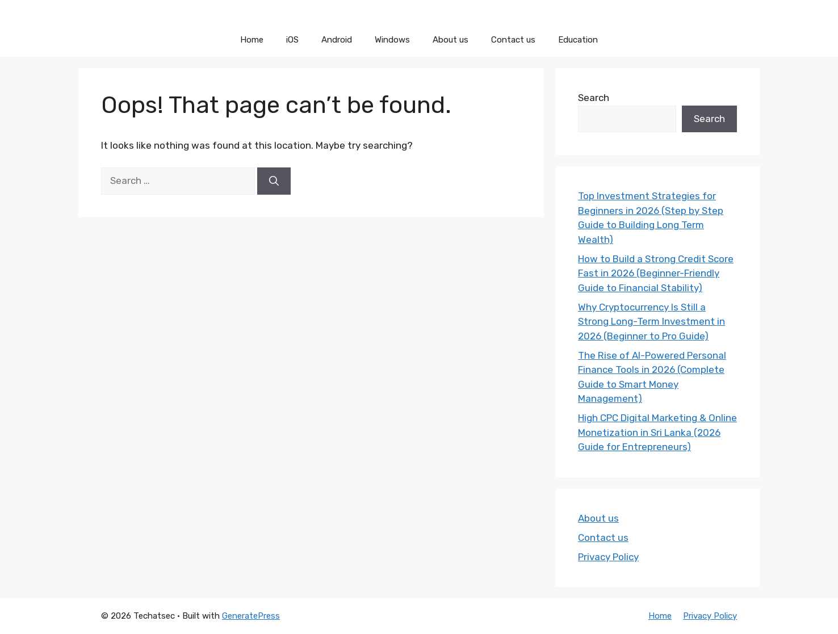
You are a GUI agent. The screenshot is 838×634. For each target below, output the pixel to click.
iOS (292, 40)
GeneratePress (251, 616)
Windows (392, 40)
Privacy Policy (608, 556)
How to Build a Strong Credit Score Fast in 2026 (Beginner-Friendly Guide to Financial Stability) (656, 273)
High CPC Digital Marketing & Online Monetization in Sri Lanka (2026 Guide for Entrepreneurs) (657, 432)
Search (593, 97)
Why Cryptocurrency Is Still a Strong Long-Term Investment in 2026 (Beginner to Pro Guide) (651, 321)
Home (251, 40)
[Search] (274, 181)
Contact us (513, 40)
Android (336, 40)
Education (578, 40)
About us (450, 40)
